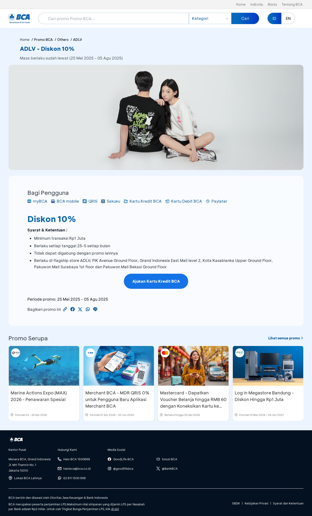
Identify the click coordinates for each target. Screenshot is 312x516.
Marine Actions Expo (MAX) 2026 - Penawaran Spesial (39, 396)
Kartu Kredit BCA (143, 201)
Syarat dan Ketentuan (288, 503)
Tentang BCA (292, 4)
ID (274, 18)
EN (288, 18)
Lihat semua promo (285, 338)
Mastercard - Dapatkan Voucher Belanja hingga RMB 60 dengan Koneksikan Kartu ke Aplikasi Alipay (193, 402)
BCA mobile (65, 201)
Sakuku (110, 201)
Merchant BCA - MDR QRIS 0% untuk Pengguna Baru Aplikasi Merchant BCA (117, 399)
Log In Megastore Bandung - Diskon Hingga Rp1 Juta (264, 396)
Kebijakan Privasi (256, 503)
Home (241, 4)
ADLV (77, 39)
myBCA (37, 201)
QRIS (90, 201)
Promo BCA (43, 39)
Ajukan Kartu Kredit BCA (156, 281)
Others (63, 39)
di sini (115, 509)
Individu (256, 4)
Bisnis (272, 4)
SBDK (236, 503)
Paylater (216, 201)
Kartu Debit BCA (183, 201)
